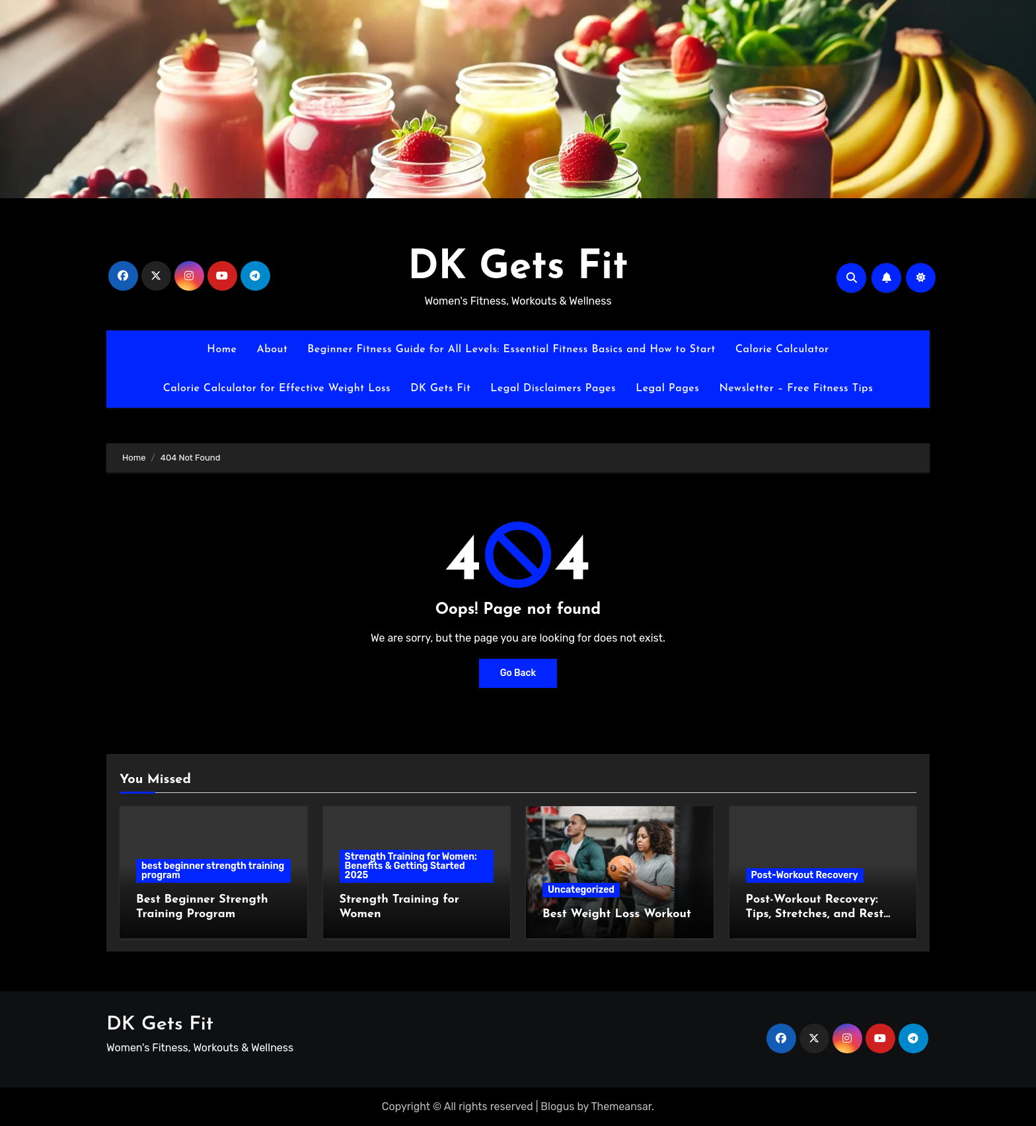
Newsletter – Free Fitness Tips (796, 388)
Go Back (518, 673)
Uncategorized (581, 889)
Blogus (557, 1106)
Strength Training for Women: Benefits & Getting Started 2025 (411, 866)
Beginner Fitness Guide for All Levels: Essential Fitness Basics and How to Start (511, 349)
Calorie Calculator (782, 349)
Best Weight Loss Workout (616, 914)
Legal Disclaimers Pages (553, 388)
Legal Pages (667, 388)
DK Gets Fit (518, 268)
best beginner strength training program (212, 870)
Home (222, 349)
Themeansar (621, 1106)
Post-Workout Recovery (804, 875)
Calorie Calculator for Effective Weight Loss (277, 388)
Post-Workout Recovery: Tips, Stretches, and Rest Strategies (815, 913)
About (271, 349)
